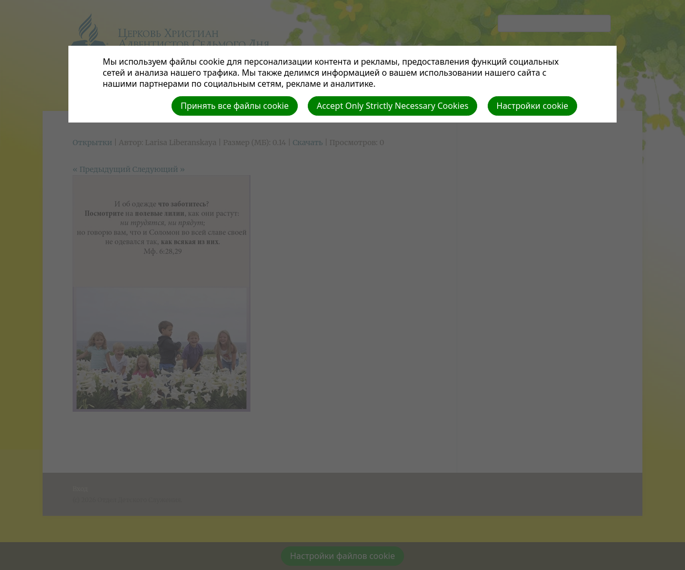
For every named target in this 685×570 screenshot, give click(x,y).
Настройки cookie (533, 105)
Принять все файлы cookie (234, 105)
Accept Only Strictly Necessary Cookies (392, 105)
